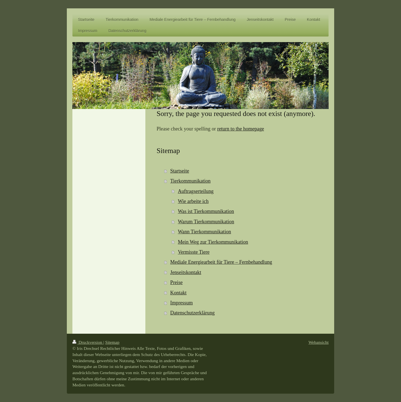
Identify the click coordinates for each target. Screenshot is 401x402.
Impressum (181, 303)
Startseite (179, 171)
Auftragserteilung (196, 191)
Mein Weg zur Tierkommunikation (213, 242)
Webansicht (319, 342)
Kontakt (178, 293)
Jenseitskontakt (185, 272)
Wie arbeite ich (193, 201)
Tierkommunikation (190, 181)
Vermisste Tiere (194, 252)
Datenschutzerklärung (192, 313)
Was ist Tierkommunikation (206, 211)
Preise (176, 282)
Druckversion (87, 342)
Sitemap (112, 342)
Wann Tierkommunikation (204, 231)
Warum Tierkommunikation (206, 221)
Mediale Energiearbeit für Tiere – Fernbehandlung (221, 262)
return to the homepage (240, 129)
